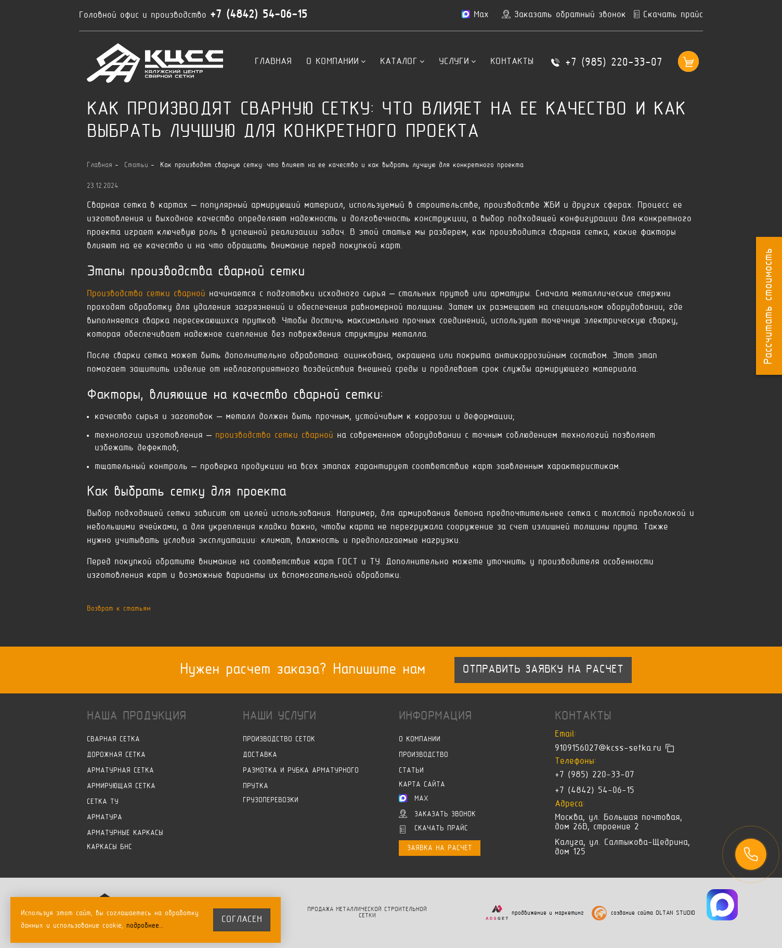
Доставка (260, 755)
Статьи (411, 770)
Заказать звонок (437, 814)
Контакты (511, 62)
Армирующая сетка (121, 786)
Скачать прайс (434, 829)
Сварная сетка (113, 739)
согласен (241, 920)
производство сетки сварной (274, 436)
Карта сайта (422, 784)
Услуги (457, 62)
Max (413, 798)
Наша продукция (136, 716)
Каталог (402, 62)
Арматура (104, 817)
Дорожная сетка (116, 755)
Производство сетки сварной (146, 294)
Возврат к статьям (119, 608)
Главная (273, 62)
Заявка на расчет (439, 848)
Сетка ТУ (103, 802)
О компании (336, 62)
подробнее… (145, 925)
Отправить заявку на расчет (543, 670)
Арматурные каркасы (125, 833)
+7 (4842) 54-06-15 (258, 15)
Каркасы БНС (109, 847)
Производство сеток (279, 739)
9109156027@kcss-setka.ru (608, 748)
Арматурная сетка (120, 770)
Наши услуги (279, 716)
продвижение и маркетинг (548, 913)
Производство (423, 755)
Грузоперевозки (270, 800)
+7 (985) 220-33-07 (613, 63)
